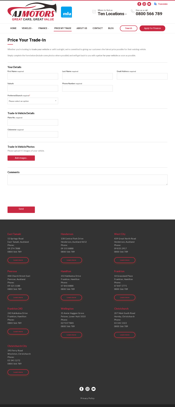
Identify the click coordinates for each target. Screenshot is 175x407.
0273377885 (67, 317)
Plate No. (15, 117)
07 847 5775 (120, 282)
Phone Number (72, 83)
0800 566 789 (149, 13)
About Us (82, 28)
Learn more (18, 256)
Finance (43, 28)
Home (13, 28)
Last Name (70, 71)
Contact (98, 28)
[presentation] (28, 197)
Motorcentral (107, 401)
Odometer (16, 129)
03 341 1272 (14, 353)
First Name (16, 71)
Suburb (11, 83)
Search (128, 28)
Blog (110, 28)
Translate (160, 4)
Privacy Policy (88, 389)
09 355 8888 (67, 246)
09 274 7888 (14, 246)
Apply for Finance (152, 28)
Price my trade (62, 28)
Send (21, 208)
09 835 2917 (120, 246)
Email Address (126, 71)
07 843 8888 (67, 282)
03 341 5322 (120, 317)
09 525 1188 (14, 282)
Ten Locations (111, 13)
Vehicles (27, 28)
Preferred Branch (19, 95)
